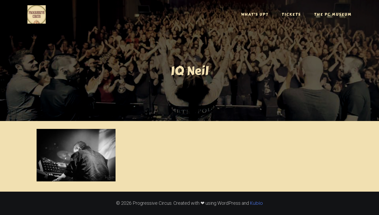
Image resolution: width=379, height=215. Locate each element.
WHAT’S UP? (254, 14)
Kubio (256, 203)
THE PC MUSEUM (333, 14)
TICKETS (291, 14)
